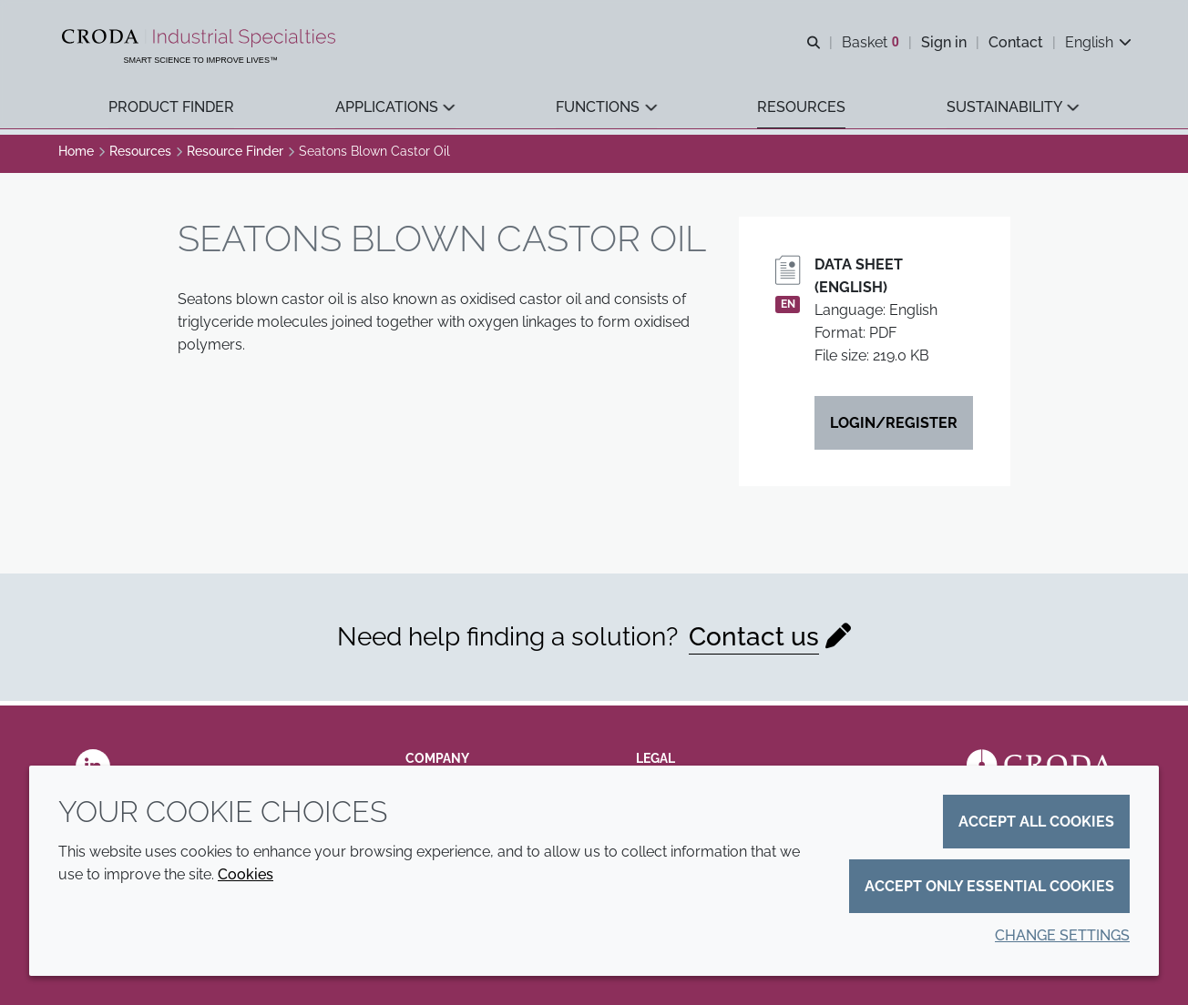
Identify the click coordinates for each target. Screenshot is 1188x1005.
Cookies (245, 874)
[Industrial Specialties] (203, 39)
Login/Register (894, 427)
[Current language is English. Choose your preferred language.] (1096, 43)
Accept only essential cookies (989, 886)
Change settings (1062, 935)
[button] (172, 109)
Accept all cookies (1036, 821)
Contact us (754, 641)
